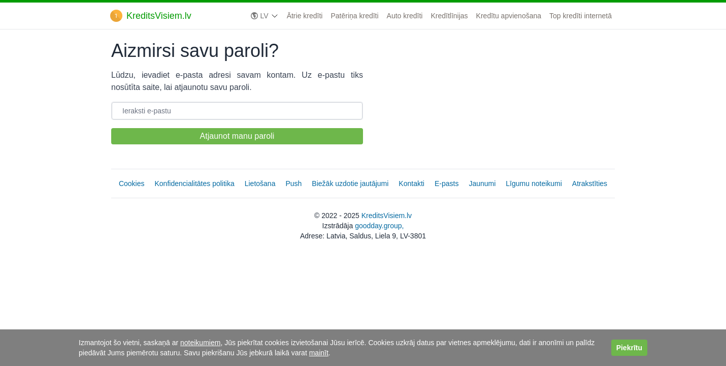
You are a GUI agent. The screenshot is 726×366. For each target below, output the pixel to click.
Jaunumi (482, 183)
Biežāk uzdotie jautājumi (350, 183)
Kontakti (411, 183)
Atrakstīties (589, 183)
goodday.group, (379, 226)
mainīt (318, 353)
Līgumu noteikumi (534, 183)
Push (293, 183)
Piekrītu (629, 348)
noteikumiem (200, 343)
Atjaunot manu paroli (237, 136)
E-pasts (446, 183)
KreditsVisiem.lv (386, 215)
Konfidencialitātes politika (195, 183)
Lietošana (260, 183)
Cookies (132, 183)
